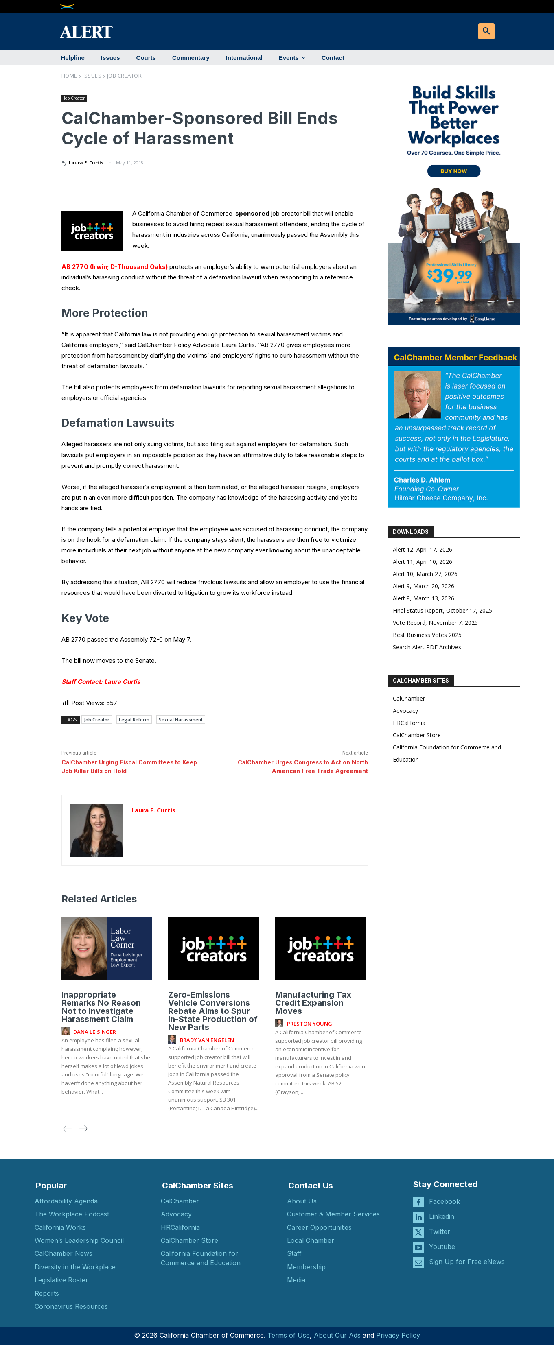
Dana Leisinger (94, 1031)
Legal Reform (134, 719)
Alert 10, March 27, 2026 (425, 574)
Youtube (442, 1246)
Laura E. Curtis (86, 162)
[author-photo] (66, 1031)
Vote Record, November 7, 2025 (435, 623)
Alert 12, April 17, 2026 (422, 549)
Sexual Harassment (181, 719)
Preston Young (309, 1023)
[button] (486, 31)
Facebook (444, 1201)
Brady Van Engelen (207, 1040)
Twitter (439, 1231)
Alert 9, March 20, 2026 (423, 586)
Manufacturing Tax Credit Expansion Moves (313, 1003)
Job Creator (124, 75)
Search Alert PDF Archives (427, 647)
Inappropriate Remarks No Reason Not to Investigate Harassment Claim (101, 1007)
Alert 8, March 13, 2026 (423, 598)
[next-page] (83, 1129)
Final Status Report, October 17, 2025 (442, 610)
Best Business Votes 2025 (427, 635)
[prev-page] (67, 1129)
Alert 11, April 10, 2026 (422, 562)
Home (69, 75)
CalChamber (409, 698)
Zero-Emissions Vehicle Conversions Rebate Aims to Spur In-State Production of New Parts (213, 1011)
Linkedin (441, 1216)
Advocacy (405, 710)
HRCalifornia (409, 723)
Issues (92, 75)
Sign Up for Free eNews (467, 1262)
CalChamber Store (417, 735)
